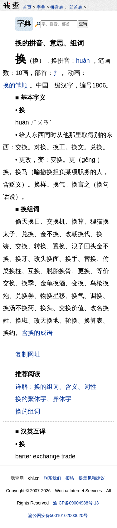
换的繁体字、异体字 (43, 398)
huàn (83, 60)
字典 (41, 7)
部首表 (75, 7)
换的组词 (27, 411)
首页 (27, 7)
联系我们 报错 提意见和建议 (74, 478)
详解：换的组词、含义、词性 (55, 386)
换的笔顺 (15, 85)
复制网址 (29, 354)
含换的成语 (37, 332)
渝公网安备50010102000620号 (58, 515)
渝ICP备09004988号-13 (76, 502)
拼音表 (56, 7)
